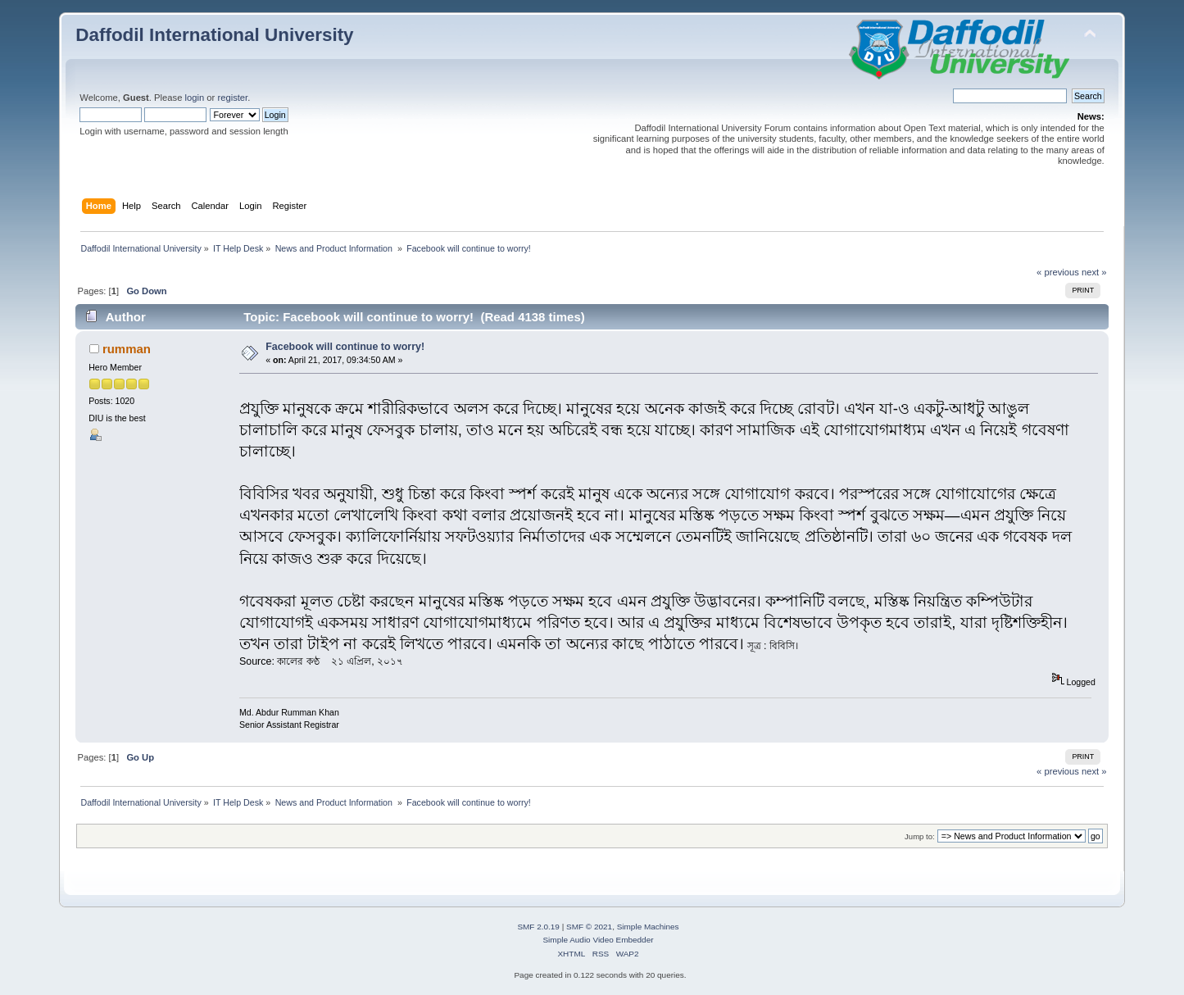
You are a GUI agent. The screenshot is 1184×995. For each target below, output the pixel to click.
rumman (126, 349)
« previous (1058, 272)
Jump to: (920, 836)
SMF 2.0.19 (538, 926)
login (195, 97)
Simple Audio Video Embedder (597, 939)
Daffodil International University (214, 35)
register (232, 97)
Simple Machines (648, 926)
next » (1094, 272)
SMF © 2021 (589, 926)
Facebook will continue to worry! (344, 346)
